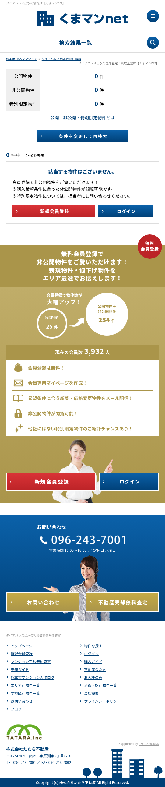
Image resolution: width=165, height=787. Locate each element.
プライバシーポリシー (102, 701)
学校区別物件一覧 (25, 693)
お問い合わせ (22, 701)
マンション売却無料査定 (31, 661)
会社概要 (91, 693)
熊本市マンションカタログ (32, 677)
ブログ (16, 708)
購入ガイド (93, 661)
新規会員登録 (22, 653)
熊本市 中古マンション (21, 58)
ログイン (91, 653)
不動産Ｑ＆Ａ (95, 669)
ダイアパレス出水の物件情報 (61, 58)
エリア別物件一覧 (25, 685)
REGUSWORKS (149, 743)
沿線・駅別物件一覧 (100, 685)
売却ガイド (20, 669)
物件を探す (93, 645)
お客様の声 (93, 677)
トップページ (22, 645)
